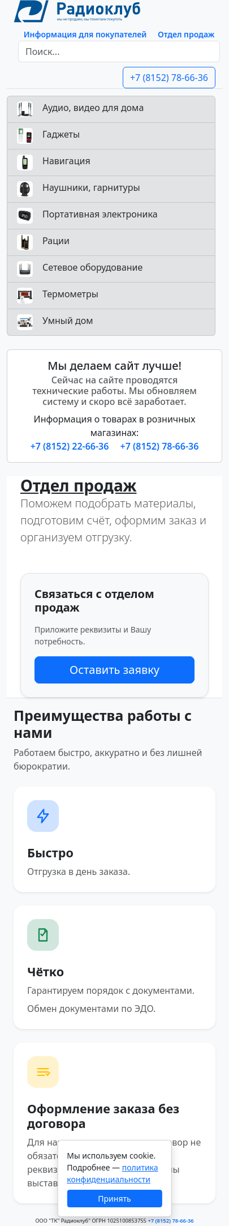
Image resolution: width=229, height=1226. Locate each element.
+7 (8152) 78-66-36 (169, 77)
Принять (114, 1198)
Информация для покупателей (85, 34)
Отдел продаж (186, 34)
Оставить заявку (114, 669)
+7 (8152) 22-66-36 (71, 446)
